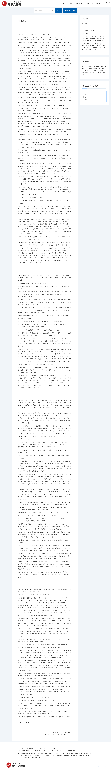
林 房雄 (85, 24)
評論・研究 (85, 19)
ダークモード (106, 3)
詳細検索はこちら (70, 10)
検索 (58, 10)
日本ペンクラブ (102, 767)
